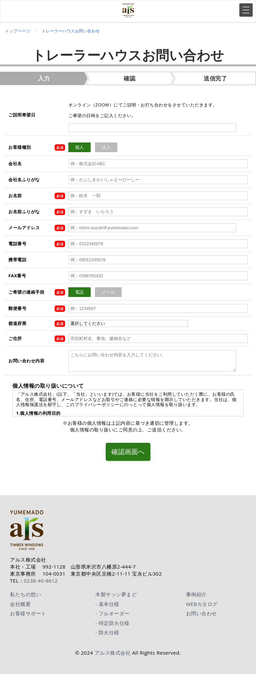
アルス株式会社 (113, 650)
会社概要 (20, 601)
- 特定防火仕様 (112, 620)
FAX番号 (17, 276)
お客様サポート (28, 611)
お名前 (15, 196)
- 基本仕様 (107, 601)
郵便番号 (17, 308)
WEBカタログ (202, 601)
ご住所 (15, 338)
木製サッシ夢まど (116, 592)
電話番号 (17, 244)
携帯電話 (17, 260)
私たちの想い (25, 592)
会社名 (15, 163)
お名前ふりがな (24, 212)
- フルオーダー (112, 611)
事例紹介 (196, 592)
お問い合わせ (201, 611)
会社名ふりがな (24, 180)
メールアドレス (24, 228)
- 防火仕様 (107, 630)
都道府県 (17, 323)
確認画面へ (128, 450)
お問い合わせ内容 (26, 361)
